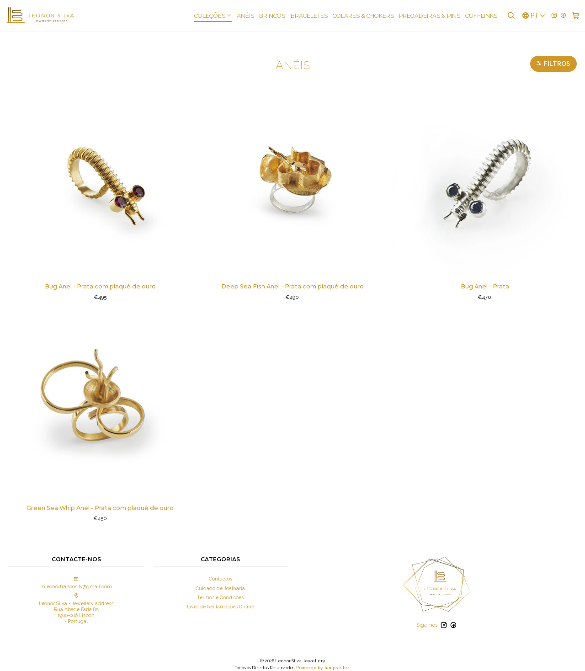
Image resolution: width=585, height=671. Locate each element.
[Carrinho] (575, 15)
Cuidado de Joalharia (220, 579)
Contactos (220, 570)
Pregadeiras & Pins (430, 15)
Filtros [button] (552, 55)
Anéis (246, 15)
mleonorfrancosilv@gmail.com (76, 575)
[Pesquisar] (511, 15)
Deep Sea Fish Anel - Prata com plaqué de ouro (292, 278)
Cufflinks (482, 15)
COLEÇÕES (213, 15)
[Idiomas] (534, 15)
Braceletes (309, 15)
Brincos (273, 15)
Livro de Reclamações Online (220, 598)
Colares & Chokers (363, 15)
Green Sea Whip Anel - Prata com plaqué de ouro (100, 534)
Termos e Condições (220, 588)
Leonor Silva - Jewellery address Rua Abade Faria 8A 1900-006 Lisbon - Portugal (76, 601)
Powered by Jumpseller (322, 659)
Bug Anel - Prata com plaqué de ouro (100, 278)
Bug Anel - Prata (485, 278)
